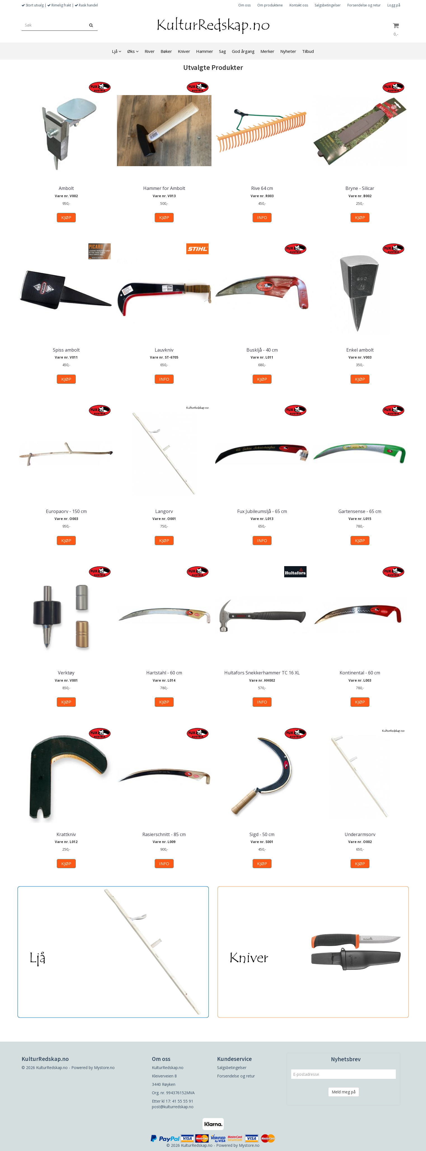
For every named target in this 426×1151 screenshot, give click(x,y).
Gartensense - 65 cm (359, 511)
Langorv (164, 511)
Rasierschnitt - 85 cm (164, 834)
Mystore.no (104, 1067)
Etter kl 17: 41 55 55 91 (172, 1101)
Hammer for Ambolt (164, 188)
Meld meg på (344, 1091)
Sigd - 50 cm (262, 834)
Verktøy (66, 673)
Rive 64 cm (262, 188)
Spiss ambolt (66, 350)
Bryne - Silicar (359, 188)
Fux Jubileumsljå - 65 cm (262, 511)
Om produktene (270, 5)
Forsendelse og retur (364, 5)
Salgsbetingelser (328, 5)
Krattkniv (66, 834)
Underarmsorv (360, 834)
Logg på (393, 5)
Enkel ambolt (360, 350)
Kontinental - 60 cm (360, 673)
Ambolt (66, 188)
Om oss (244, 5)
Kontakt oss (299, 5)
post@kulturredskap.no (173, 1106)
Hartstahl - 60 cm (164, 673)
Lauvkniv (164, 350)
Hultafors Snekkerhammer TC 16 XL (262, 673)
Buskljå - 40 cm (262, 350)
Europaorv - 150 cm (66, 511)
